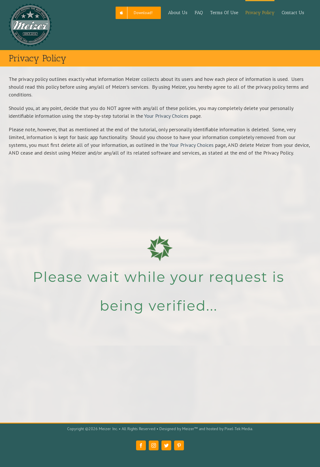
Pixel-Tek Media (238, 428)
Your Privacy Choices (166, 116)
